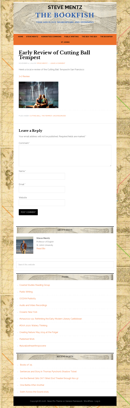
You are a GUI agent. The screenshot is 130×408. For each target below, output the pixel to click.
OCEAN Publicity (27, 298)
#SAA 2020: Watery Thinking (33, 325)
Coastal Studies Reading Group (34, 285)
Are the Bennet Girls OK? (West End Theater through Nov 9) (49, 378)
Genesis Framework (73, 401)
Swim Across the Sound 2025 (34, 392)
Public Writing (26, 292)
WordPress (88, 401)
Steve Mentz (65, 7)
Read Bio (40, 248)
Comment (24, 143)
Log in (97, 401)
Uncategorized (59, 116)
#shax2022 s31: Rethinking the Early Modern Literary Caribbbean (50, 319)
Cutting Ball (35, 116)
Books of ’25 (26, 365)
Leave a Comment (57, 63)
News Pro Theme (54, 401)
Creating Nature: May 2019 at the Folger (38, 332)
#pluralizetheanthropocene (32, 345)
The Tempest (47, 116)
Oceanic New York (28, 312)
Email (22, 184)
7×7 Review (24, 76)
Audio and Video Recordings (33, 305)
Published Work (26, 339)
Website (23, 197)
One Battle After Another (32, 385)
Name (22, 171)
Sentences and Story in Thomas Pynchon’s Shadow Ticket (48, 371)
